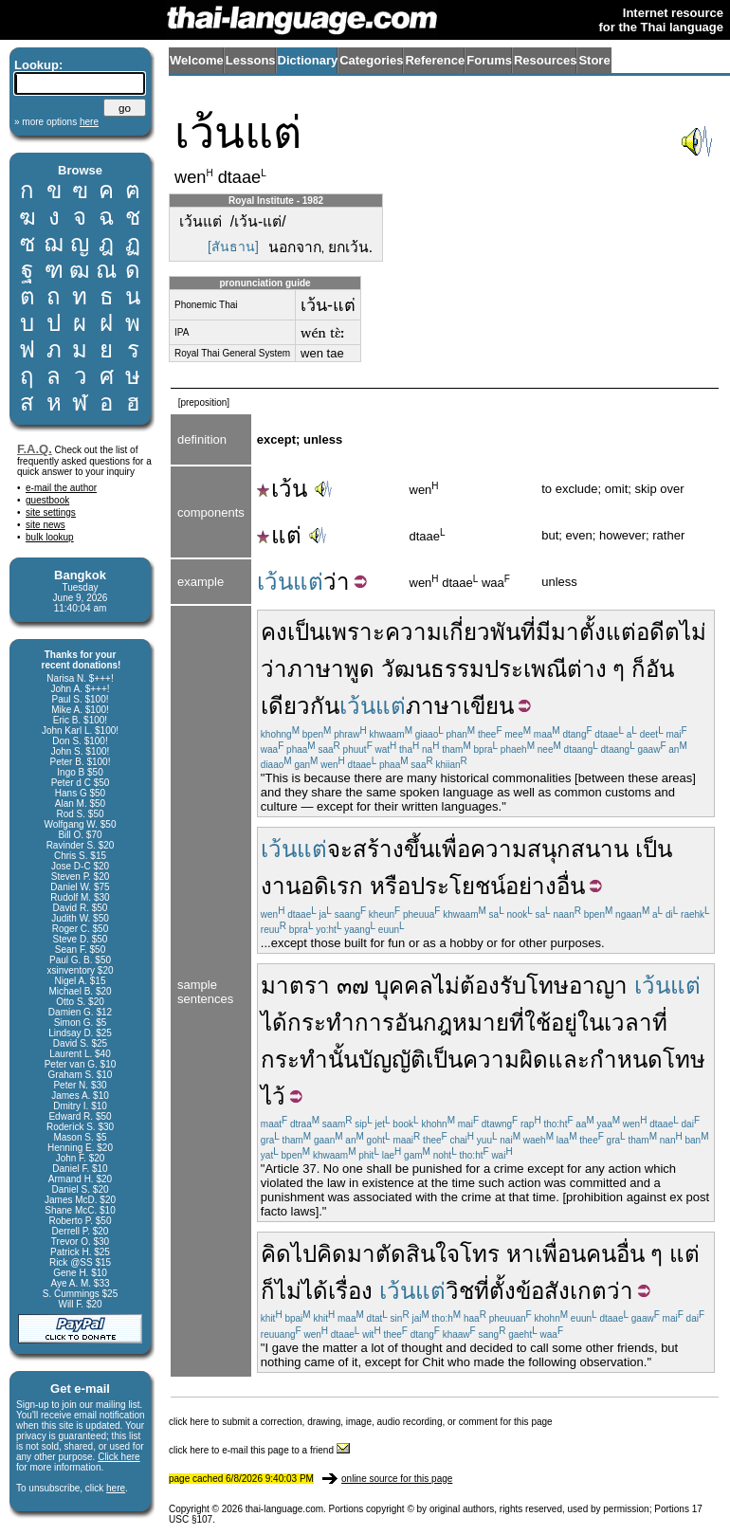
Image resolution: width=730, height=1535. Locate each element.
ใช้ (537, 1022)
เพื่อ (452, 849)
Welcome (197, 60)
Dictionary (308, 60)
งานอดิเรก (312, 886)
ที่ (528, 632)
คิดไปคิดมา (318, 1254)
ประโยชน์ (458, 886)
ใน (590, 1022)
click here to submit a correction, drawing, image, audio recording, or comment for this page (361, 1421)
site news (45, 525)
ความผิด (505, 1059)
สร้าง (378, 849)
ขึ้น (419, 849)
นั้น (343, 1059)
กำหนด (626, 1059)
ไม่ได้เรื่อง (324, 1291)
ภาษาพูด (330, 669)
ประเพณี (525, 669)
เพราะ (354, 632)
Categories (371, 60)
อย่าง (531, 886)
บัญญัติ (392, 1059)
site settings (51, 512)
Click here (118, 1457)
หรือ (390, 886)
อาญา (598, 985)
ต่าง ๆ (596, 669)
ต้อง (480, 985)
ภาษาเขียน (460, 706)
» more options (56, 122)
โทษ (684, 1059)
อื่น (571, 886)
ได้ (274, 1022)
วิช (460, 1291)
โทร (480, 1254)
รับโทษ (534, 985)
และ (569, 1059)
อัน (408, 1022)
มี (543, 632)
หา (520, 1254)
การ (374, 1022)
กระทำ (321, 1022)
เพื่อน (560, 1254)
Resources (545, 60)
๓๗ (353, 985)
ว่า (336, 581)
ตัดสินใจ (417, 1254)
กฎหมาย (466, 1022)
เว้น (282, 489)
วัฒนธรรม (432, 669)
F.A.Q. (34, 449)
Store (594, 60)
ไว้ (273, 1096)
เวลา (628, 1022)
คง (274, 632)
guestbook (47, 500)
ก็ (638, 669)
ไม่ (446, 985)
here (115, 1488)
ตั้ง (502, 1291)
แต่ (279, 535)
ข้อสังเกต (561, 1291)
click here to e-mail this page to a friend (259, 1450)
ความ (498, 849)
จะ (340, 849)
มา (565, 632)
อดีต (658, 632)
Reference (435, 60)
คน (601, 1254)
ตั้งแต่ (607, 632)
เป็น (305, 632)
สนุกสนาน (578, 849)
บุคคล (403, 985)
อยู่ (564, 1022)
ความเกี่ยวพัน (452, 632)
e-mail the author (61, 488)
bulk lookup (50, 537)
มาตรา (295, 985)
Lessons (251, 60)
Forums (489, 60)
